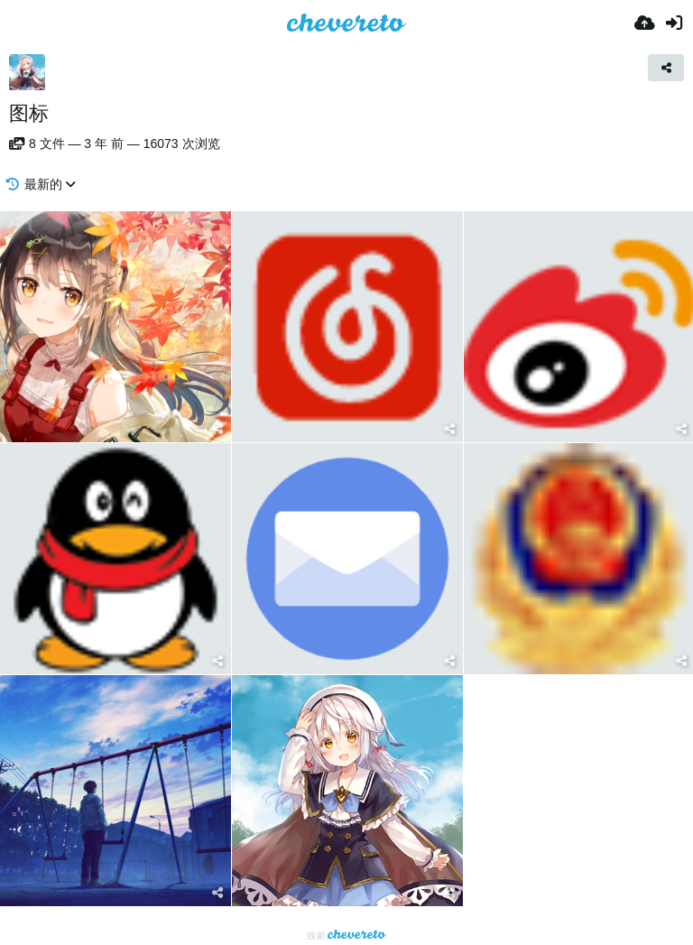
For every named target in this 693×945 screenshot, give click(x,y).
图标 (29, 113)
